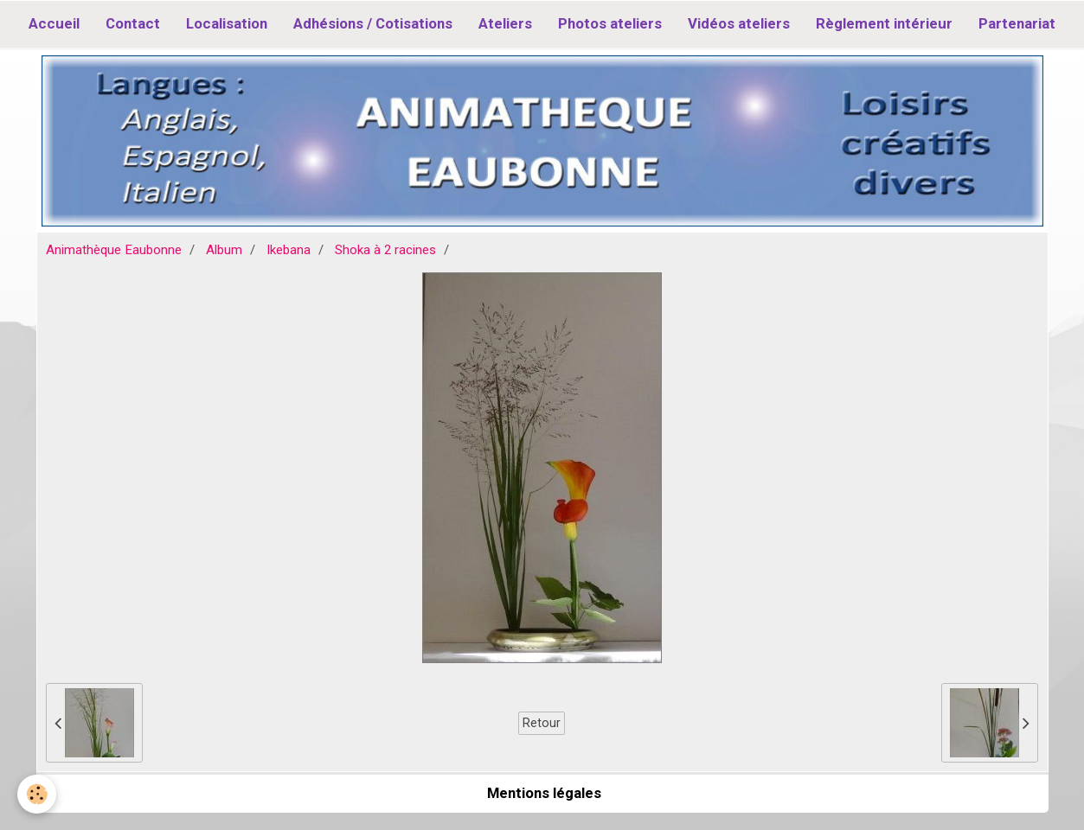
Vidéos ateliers (739, 23)
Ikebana (288, 250)
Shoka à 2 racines (385, 250)
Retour (542, 723)
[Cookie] (36, 794)
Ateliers (505, 23)
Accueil (54, 23)
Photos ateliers (610, 23)
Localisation (226, 23)
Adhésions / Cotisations (372, 23)
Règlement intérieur (884, 23)
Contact (133, 23)
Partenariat (1016, 23)
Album (224, 250)
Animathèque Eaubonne (114, 250)
